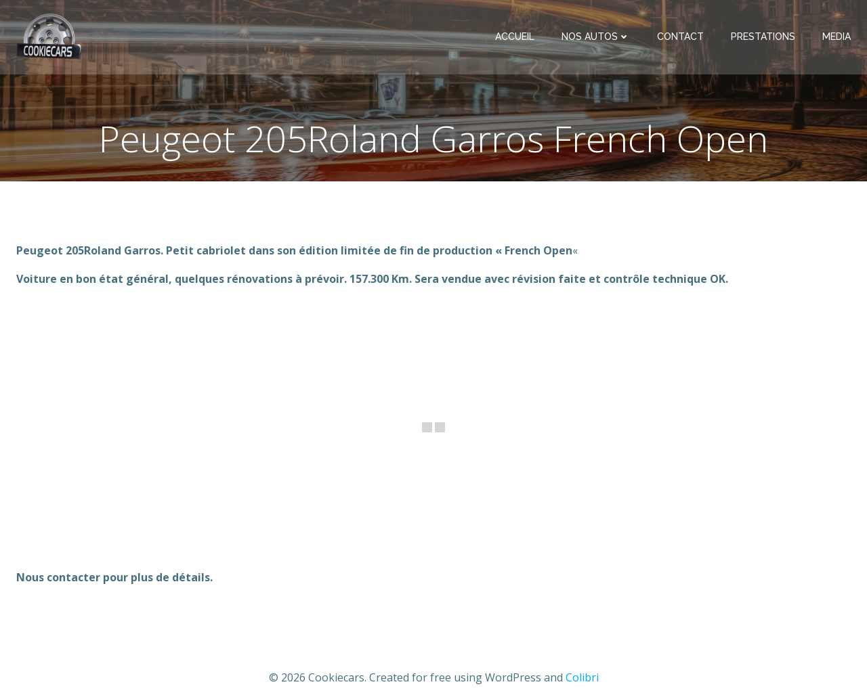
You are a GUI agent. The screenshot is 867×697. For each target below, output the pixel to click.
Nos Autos (596, 36)
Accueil (514, 36)
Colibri (582, 677)
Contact (680, 36)
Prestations (763, 36)
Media (836, 36)
